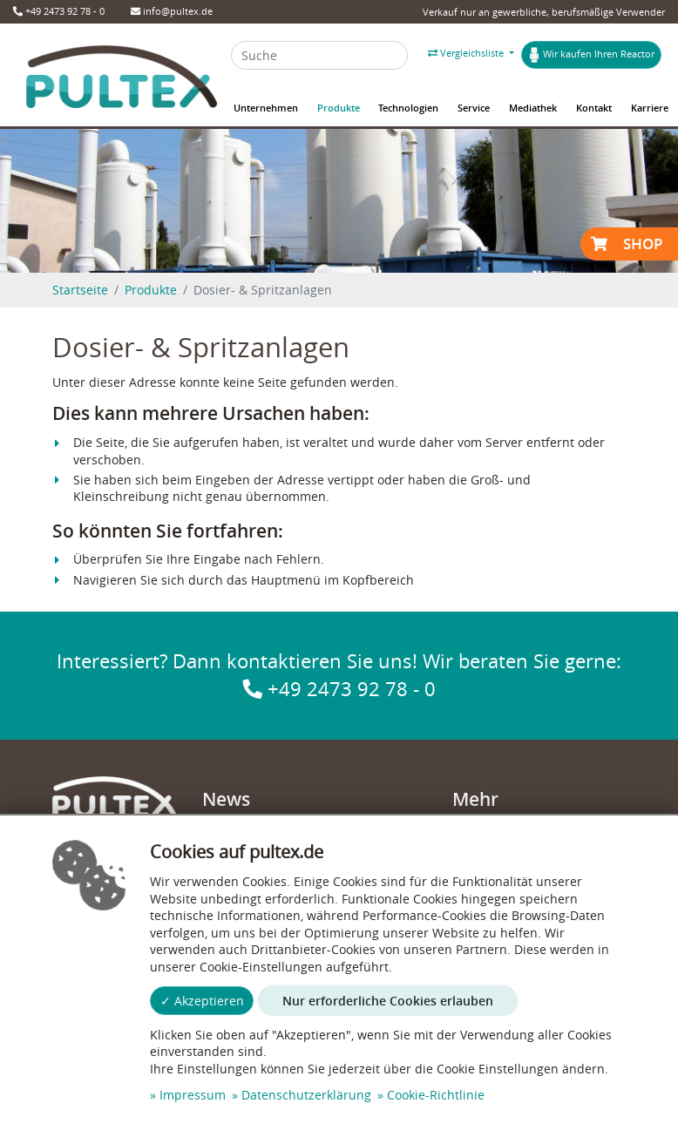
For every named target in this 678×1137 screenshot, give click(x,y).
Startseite (80, 289)
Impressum (192, 1094)
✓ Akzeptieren (202, 1000)
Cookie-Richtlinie (436, 1094)
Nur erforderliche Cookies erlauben (387, 1000)
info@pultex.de (172, 10)
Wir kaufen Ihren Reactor (591, 55)
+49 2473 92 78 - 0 (59, 10)
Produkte (151, 289)
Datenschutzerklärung (306, 1094)
